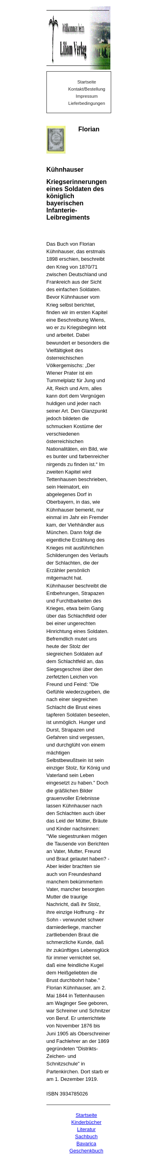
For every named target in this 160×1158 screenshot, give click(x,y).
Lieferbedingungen (86, 103)
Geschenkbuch (86, 1151)
